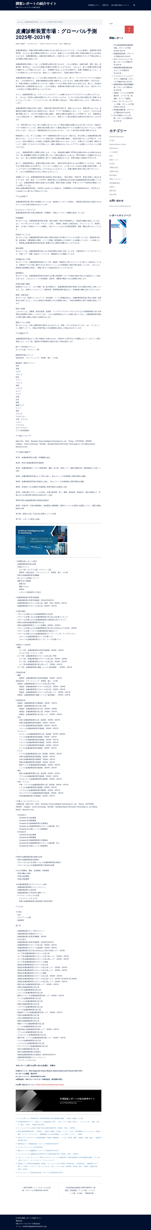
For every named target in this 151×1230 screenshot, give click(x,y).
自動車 (111, 187)
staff (23, 44)
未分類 (111, 164)
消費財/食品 (67, 44)
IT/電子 (112, 141)
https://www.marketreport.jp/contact (50, 1085)
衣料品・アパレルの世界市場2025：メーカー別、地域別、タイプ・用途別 (124, 96)
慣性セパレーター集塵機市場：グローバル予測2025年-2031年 (38, 1151)
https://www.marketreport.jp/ (120, 206)
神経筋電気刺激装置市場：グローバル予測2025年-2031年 (124, 70)
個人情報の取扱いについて (120, 5)
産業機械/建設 (114, 183)
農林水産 (112, 191)
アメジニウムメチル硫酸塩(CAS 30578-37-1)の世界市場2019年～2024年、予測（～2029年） (48, 1154)
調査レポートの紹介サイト (36, 4)
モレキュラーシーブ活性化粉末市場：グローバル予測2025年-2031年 (40, 1173)
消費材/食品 (113, 168)
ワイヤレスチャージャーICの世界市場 (30, 1147)
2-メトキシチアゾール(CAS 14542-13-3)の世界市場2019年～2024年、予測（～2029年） (47, 1128)
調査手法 (105, 5)
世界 (60, 44)
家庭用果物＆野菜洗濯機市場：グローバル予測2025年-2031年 (124, 87)
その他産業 (113, 152)
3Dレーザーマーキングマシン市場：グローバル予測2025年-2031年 (124, 104)
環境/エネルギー (115, 179)
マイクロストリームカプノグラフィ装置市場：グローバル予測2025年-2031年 (124, 79)
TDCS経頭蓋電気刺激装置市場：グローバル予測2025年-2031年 (123, 48)
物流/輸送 (113, 175)
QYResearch (113, 148)
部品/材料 (113, 194)
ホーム (20, 22)
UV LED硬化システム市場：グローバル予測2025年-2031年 (123, 118)
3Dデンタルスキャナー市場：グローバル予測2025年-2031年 (123, 62)
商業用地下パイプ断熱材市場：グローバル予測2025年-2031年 (38, 1144)
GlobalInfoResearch (116, 137)
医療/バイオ (113, 160)
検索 (111, 24)
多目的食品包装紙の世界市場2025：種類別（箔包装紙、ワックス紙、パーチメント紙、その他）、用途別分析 (80, 1190)
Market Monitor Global (49, 44)
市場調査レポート (94, 5)
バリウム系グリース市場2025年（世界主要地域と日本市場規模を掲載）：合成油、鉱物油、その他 (50, 1118)
